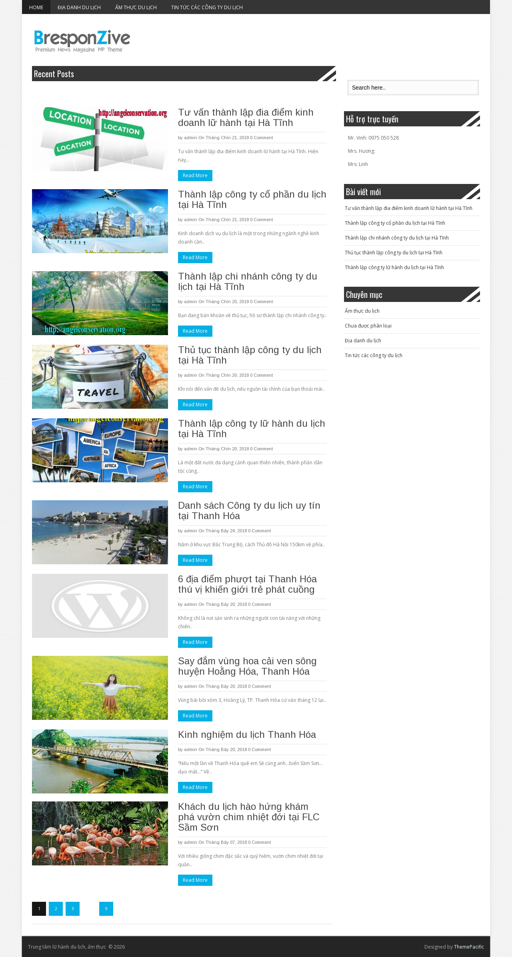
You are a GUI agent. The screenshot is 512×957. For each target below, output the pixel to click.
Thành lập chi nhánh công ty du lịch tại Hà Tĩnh (247, 281)
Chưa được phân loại (368, 325)
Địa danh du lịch (79, 7)
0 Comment (261, 137)
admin (190, 137)
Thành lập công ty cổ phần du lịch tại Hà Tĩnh (252, 199)
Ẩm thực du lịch (136, 7)
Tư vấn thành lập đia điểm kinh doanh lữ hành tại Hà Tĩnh (246, 117)
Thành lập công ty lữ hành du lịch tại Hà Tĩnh (251, 428)
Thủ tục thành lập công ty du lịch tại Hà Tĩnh (250, 355)
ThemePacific (469, 946)
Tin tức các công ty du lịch (207, 7)
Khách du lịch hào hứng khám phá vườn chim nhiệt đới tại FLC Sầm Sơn (249, 817)
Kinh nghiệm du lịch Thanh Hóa (247, 734)
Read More (195, 175)
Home (36, 7)
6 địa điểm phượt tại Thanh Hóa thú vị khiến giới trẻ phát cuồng (247, 584)
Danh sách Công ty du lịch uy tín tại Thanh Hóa (249, 510)
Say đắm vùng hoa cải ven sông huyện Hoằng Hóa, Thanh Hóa (247, 666)
